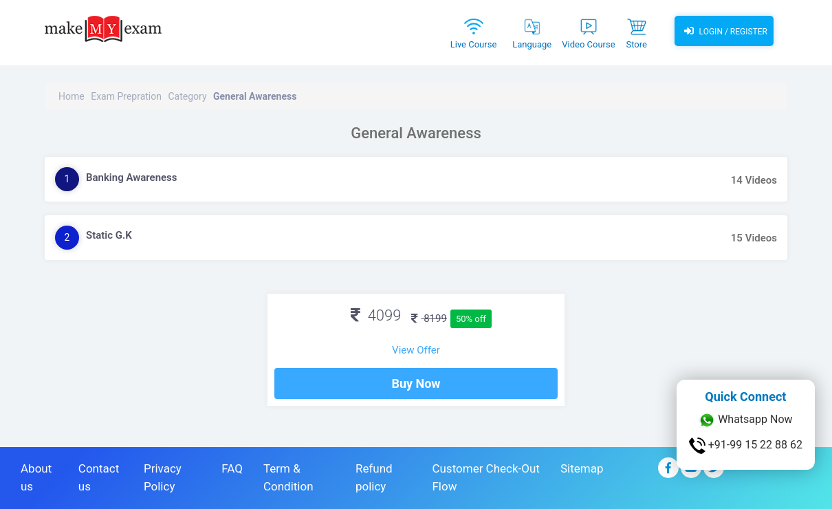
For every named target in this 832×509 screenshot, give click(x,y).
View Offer (416, 350)
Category (187, 96)
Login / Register (724, 31)
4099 (376, 315)
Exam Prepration (126, 96)
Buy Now (415, 383)
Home (71, 96)
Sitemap (582, 468)
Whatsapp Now (745, 420)
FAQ (232, 468)
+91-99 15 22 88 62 (745, 445)
